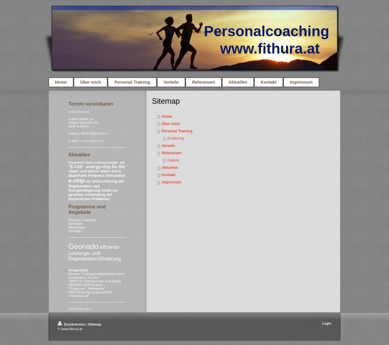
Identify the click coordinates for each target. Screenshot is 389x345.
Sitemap (94, 324)
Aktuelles (170, 168)
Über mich (171, 124)
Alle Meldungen (79, 309)
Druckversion (72, 324)
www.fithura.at (78, 111)
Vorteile (168, 146)
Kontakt (168, 175)
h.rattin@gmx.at (91, 141)
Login (326, 323)
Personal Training (177, 131)
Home (167, 116)
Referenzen (171, 153)
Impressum (171, 182)
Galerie (173, 160)
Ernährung (175, 138)
